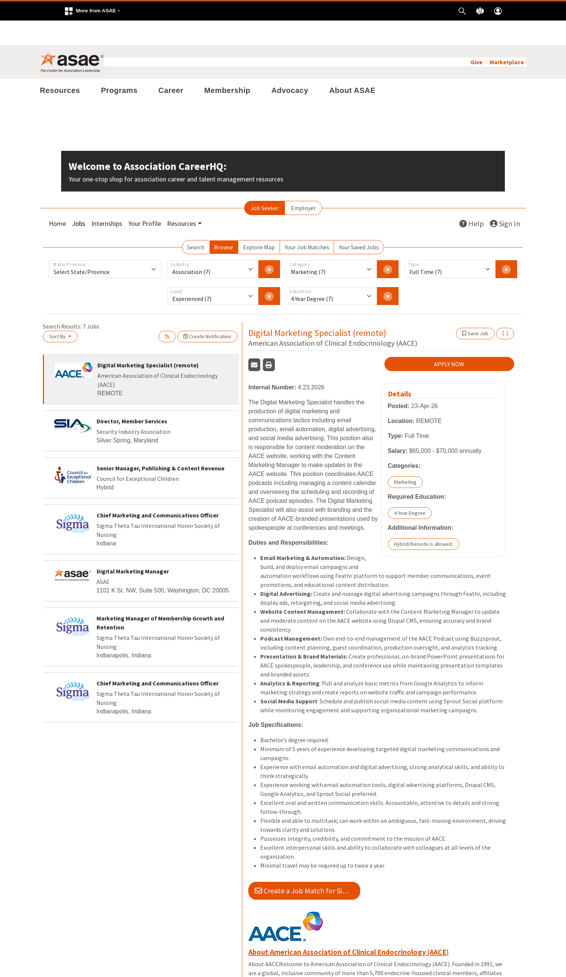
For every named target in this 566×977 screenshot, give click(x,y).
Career (170, 66)
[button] (92, 11)
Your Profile (144, 199)
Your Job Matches (307, 222)
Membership (227, 66)
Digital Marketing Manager (133, 546)
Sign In (505, 198)
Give (476, 37)
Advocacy (289, 66)
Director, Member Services (132, 396)
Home (57, 199)
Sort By (58, 311)
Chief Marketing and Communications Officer (157, 490)
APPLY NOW (449, 339)
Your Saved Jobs (359, 222)
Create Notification (207, 311)
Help (471, 198)
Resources (60, 66)
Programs (119, 66)
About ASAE (352, 66)
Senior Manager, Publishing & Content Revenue (160, 443)
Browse (223, 222)
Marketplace (507, 37)
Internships (106, 199)
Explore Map (259, 222)
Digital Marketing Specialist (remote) (148, 340)
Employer (303, 183)
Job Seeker (265, 183)
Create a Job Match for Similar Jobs (307, 866)
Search (195, 222)
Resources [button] (181, 199)
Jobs (78, 199)
